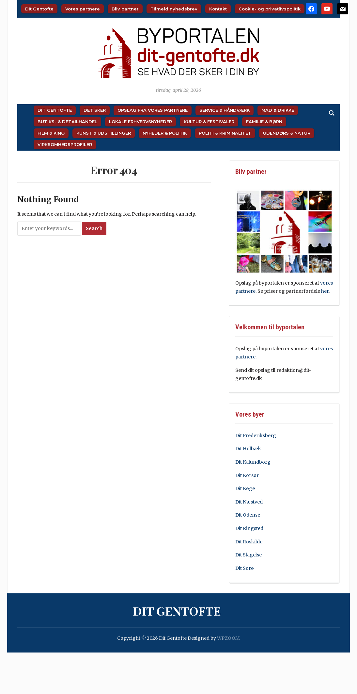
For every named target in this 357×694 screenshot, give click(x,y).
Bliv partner (125, 8)
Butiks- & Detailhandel (67, 121)
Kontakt (218, 8)
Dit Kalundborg (253, 462)
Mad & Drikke (277, 110)
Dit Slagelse (248, 555)
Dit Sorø (244, 568)
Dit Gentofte (39, 8)
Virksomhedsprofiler (65, 144)
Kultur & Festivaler (209, 121)
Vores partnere (82, 8)
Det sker (95, 110)
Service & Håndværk (224, 110)
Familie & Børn (264, 121)
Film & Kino (51, 133)
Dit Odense (247, 515)
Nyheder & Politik (165, 133)
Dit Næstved (249, 502)
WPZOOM (228, 638)
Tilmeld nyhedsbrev (173, 8)
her (325, 291)
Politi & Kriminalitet (225, 133)
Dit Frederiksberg (255, 435)
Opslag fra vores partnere (152, 110)
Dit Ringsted (249, 528)
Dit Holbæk (248, 449)
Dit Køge (245, 488)
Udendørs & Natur (286, 133)
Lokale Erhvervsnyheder (140, 121)
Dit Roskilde (248, 542)
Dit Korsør (247, 475)
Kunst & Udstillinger (103, 133)
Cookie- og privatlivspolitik (270, 8)
